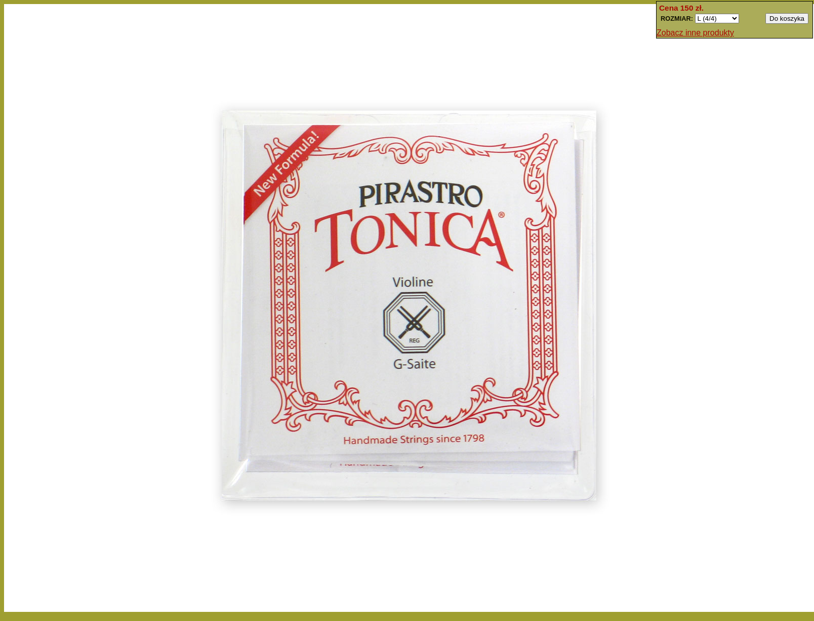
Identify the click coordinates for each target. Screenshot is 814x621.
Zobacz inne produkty (695, 32)
